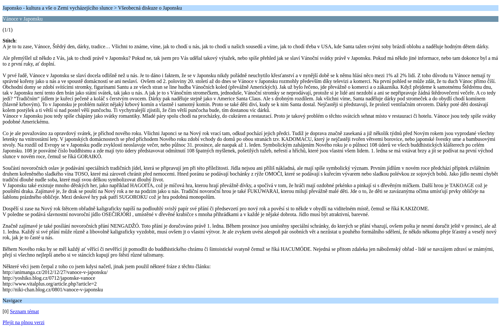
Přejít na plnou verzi (23, 322)
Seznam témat (24, 311)
